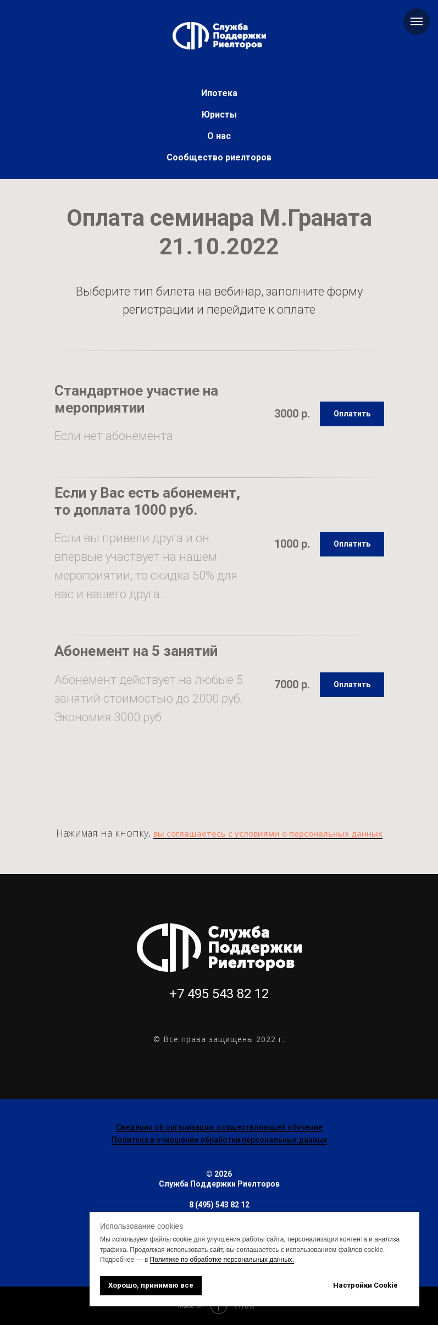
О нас (219, 136)
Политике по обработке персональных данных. (222, 1259)
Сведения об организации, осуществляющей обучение (219, 1127)
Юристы (219, 114)
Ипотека (219, 93)
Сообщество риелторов (219, 157)
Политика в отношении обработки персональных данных (219, 1139)
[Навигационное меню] (417, 21)
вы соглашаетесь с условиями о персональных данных (267, 833)
